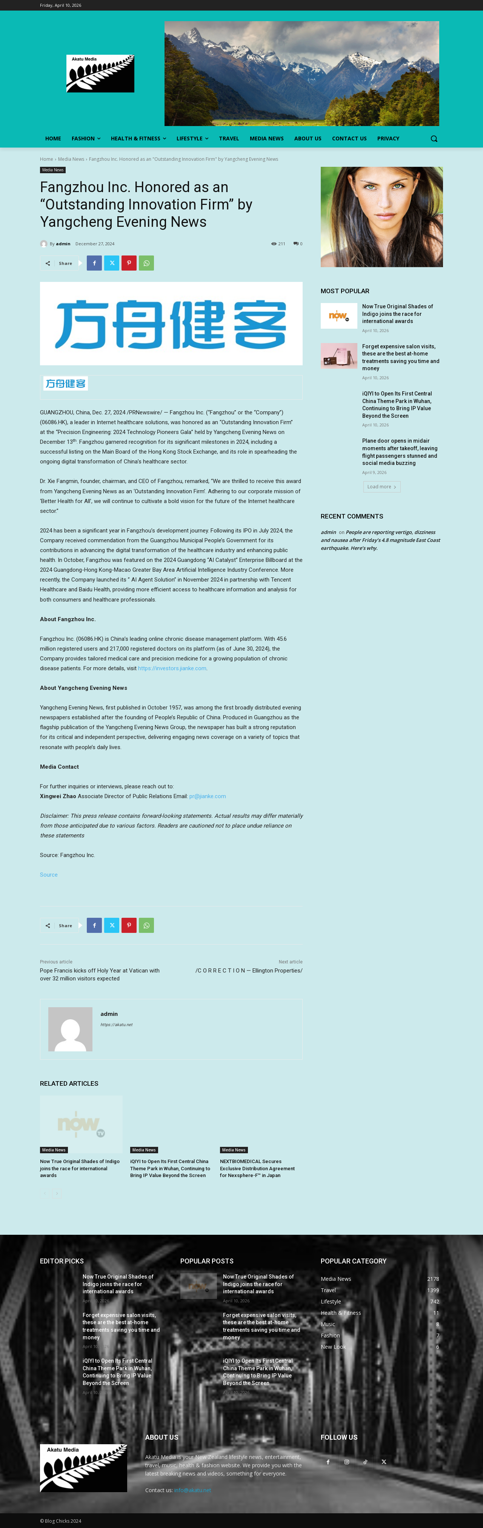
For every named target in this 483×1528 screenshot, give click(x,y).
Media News (71, 159)
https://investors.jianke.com (172, 668)
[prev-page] (44, 1194)
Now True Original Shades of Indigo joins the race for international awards (80, 1168)
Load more (382, 486)
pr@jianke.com (207, 796)
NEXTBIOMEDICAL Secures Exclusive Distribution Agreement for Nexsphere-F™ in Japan (257, 1168)
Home (46, 159)
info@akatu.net (192, 1490)
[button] (434, 138)
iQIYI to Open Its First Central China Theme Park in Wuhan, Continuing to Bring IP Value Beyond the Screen (170, 1168)
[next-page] (57, 1194)
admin (63, 243)
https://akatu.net (116, 1024)
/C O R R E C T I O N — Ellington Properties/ (249, 970)
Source (49, 874)
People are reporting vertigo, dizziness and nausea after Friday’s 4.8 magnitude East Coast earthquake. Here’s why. (380, 540)
